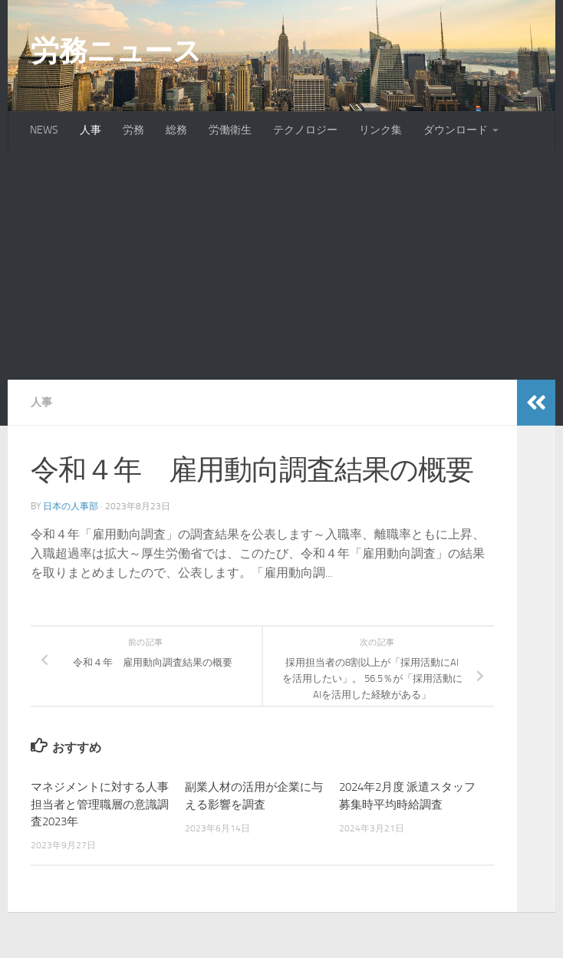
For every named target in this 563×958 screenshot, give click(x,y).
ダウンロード (455, 130)
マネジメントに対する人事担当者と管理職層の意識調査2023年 (100, 804)
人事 (90, 130)
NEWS (44, 130)
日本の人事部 (70, 506)
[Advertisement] (281, 264)
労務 (133, 130)
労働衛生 (230, 130)
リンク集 (380, 130)
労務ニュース (116, 50)
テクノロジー (305, 130)
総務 (176, 130)
